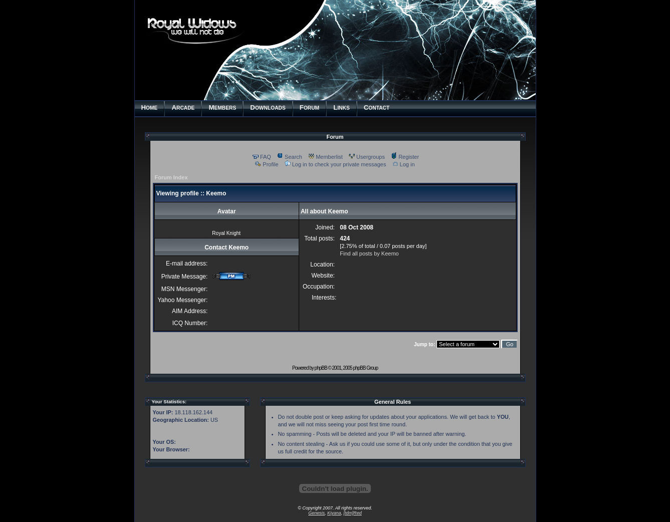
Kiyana (334, 512)
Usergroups (367, 157)
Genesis (316, 512)
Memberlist (325, 157)
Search (289, 157)
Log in (403, 164)
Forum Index (171, 177)
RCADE (182, 107)
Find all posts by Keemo (369, 253)
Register (405, 157)
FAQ (262, 157)
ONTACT (377, 107)
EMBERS (222, 107)
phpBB (321, 368)
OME (149, 107)
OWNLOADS (267, 107)
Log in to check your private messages (335, 164)
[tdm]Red (352, 512)
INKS (341, 107)
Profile (266, 164)
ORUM (309, 107)
